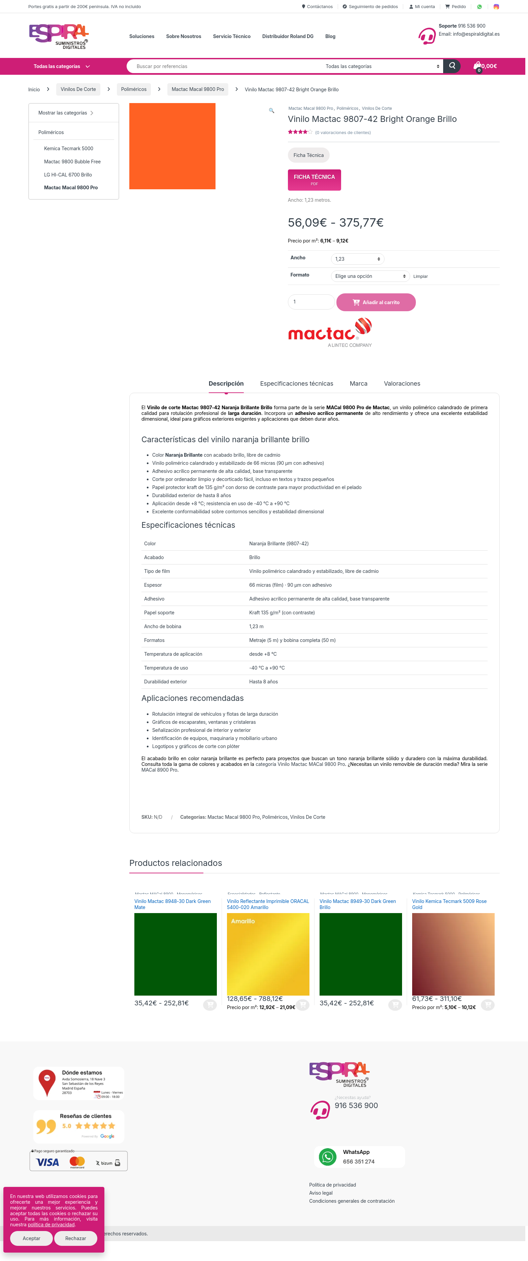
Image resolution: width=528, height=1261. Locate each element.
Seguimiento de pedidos (370, 6)
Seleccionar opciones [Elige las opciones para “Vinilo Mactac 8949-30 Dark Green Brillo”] (395, 1005)
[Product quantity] (311, 302)
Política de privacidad (332, 1185)
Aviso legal (321, 1193)
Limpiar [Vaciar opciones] (421, 276)
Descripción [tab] (226, 384)
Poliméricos (134, 89)
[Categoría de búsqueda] (382, 66)
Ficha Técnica (309, 155)
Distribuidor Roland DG (288, 36)
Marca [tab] (359, 384)
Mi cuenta (421, 6)
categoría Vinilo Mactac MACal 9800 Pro (300, 764)
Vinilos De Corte (78, 89)
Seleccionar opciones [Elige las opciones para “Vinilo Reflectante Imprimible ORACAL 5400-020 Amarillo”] (302, 1005)
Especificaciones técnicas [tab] (296, 384)
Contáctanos (317, 6)
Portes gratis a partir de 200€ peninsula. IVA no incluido (84, 6)
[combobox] (224, 66)
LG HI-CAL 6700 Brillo (65, 175)
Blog (330, 36)
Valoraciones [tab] (402, 384)
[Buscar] (452, 66)
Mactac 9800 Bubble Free (69, 162)
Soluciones (141, 36)
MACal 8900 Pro (159, 770)
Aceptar (31, 1238)
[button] (271, 110)
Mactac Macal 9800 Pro (198, 89)
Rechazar (75, 1238)
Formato (300, 275)
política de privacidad (51, 1224)
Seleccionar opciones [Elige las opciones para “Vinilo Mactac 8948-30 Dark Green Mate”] (210, 1005)
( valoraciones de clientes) (343, 132)
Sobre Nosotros (183, 36)
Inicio (34, 89)
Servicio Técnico (232, 36)
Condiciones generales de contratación (352, 1201)
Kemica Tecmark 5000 (65, 148)
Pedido (455, 6)
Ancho (298, 257)
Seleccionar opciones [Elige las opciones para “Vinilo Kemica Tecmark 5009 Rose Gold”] (488, 1005)
